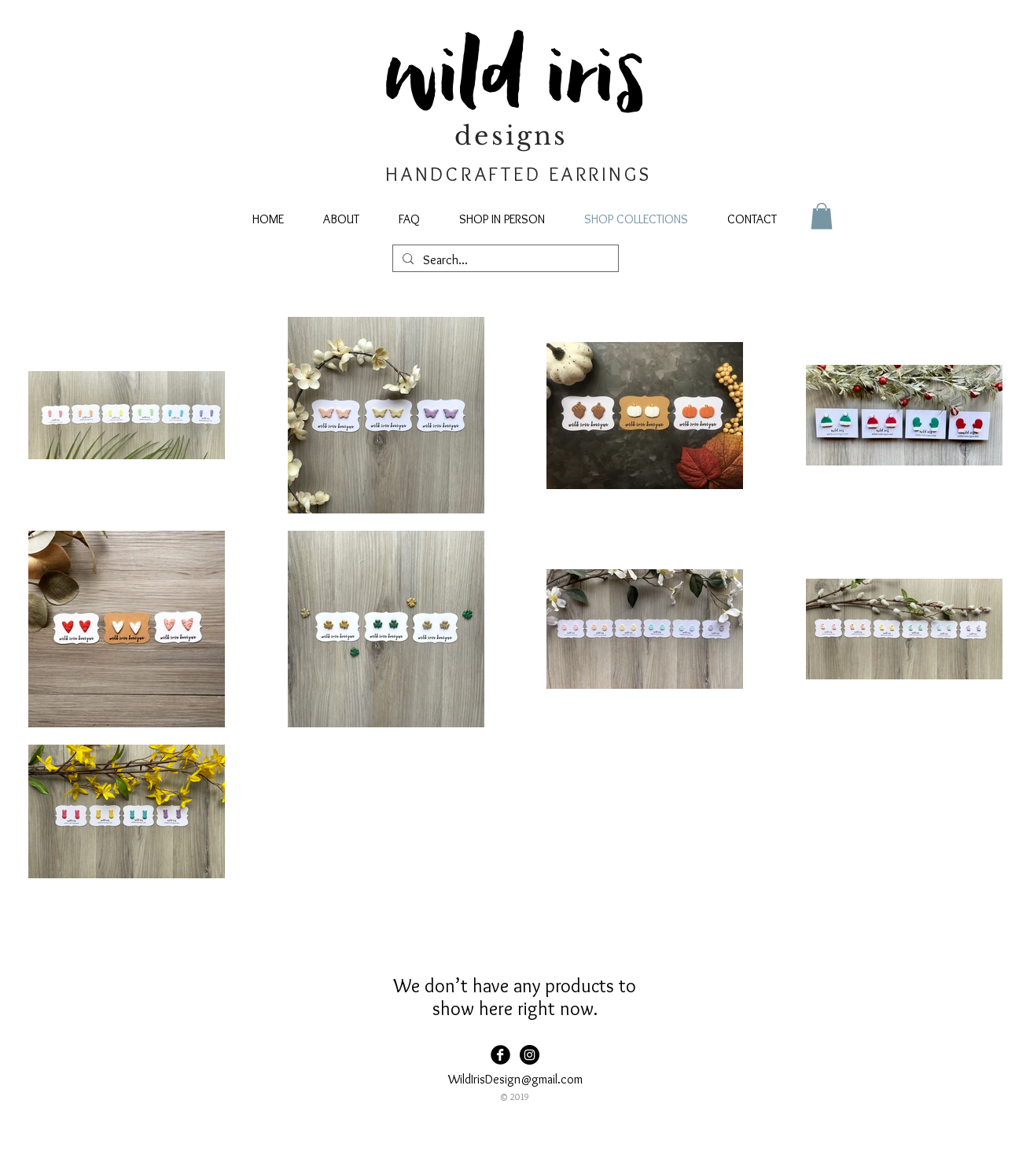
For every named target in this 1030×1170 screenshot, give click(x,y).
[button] (822, 216)
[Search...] (504, 260)
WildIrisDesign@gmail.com (515, 1079)
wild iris (515, 79)
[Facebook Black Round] (500, 1055)
